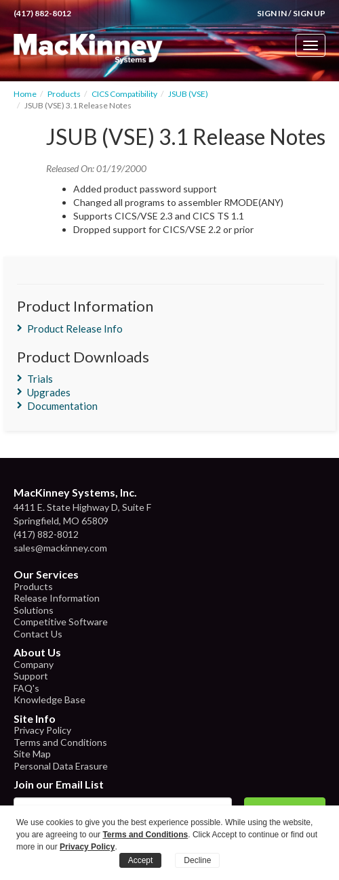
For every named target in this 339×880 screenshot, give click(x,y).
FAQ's (26, 688)
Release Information (57, 598)
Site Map (32, 753)
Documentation (62, 406)
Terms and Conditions (60, 742)
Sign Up (309, 13)
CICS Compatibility (124, 94)
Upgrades (49, 392)
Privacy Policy (42, 730)
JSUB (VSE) (188, 94)
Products (64, 94)
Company (34, 664)
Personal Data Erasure (61, 766)
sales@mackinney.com (60, 547)
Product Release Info (75, 328)
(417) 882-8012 (42, 13)
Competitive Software (61, 621)
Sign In (272, 13)
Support (31, 676)
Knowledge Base (49, 699)
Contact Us (38, 634)
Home (25, 94)
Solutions (34, 610)
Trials (40, 379)
